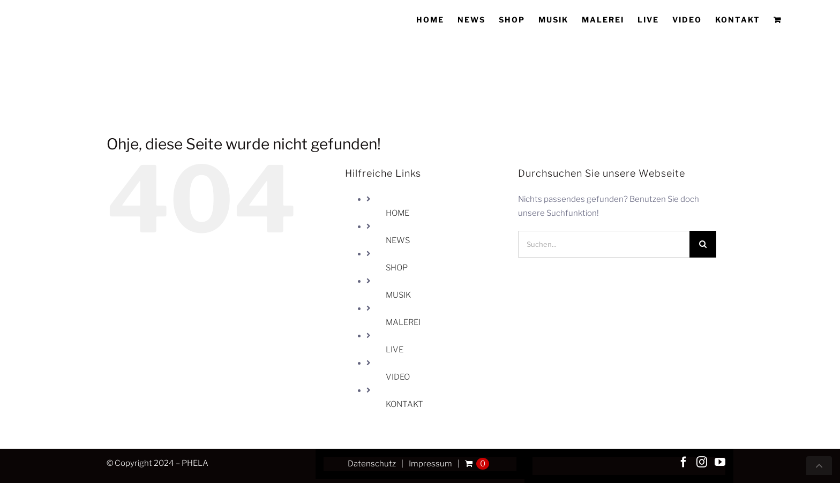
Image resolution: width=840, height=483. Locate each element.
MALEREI (403, 322)
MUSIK (398, 295)
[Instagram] (701, 462)
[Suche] (702, 244)
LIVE (394, 349)
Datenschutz (372, 464)
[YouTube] (720, 462)
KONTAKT (404, 404)
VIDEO (398, 377)
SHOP (397, 268)
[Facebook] (683, 462)
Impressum (430, 464)
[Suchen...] (603, 244)
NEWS (398, 240)
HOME (397, 213)
